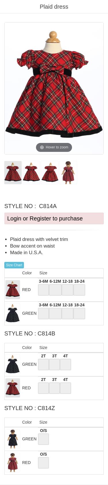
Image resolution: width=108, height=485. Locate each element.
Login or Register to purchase (45, 218)
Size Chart (14, 265)
